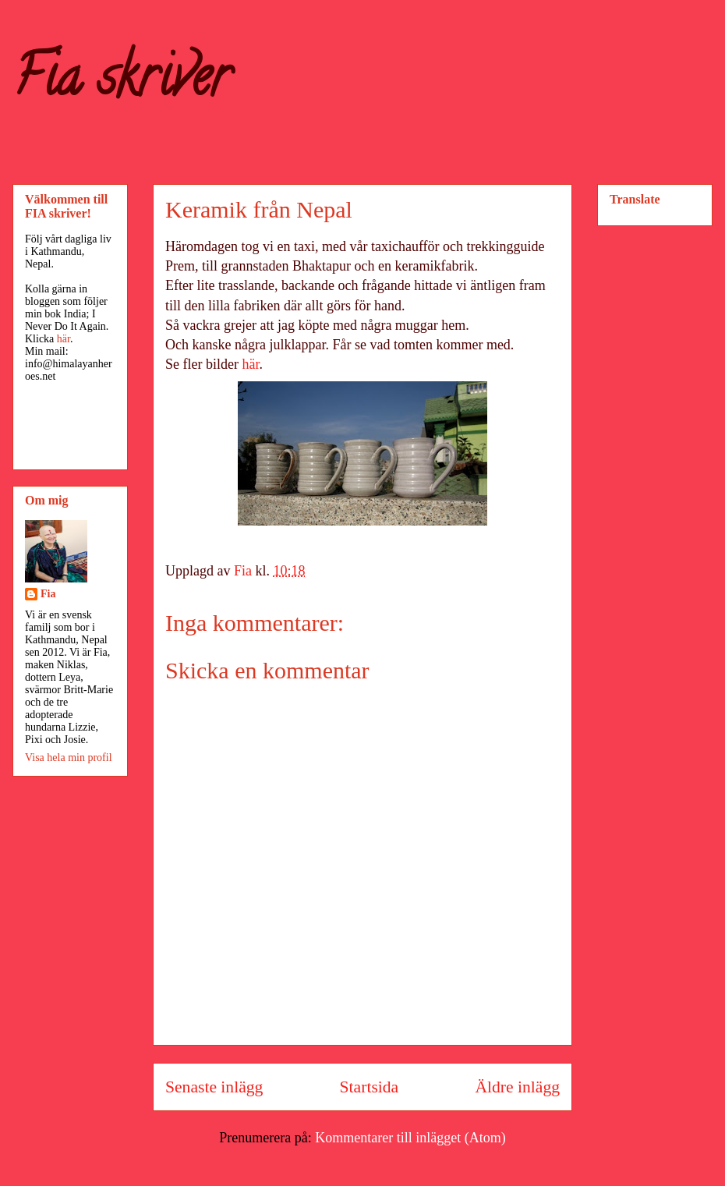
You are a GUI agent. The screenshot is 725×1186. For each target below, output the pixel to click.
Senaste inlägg (214, 1087)
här (250, 364)
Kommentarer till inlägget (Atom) (410, 1137)
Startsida (369, 1087)
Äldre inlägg (517, 1087)
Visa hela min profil (68, 757)
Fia (48, 594)
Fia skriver (121, 83)
